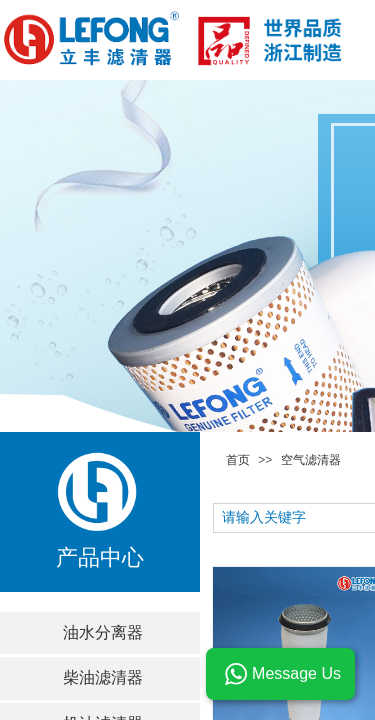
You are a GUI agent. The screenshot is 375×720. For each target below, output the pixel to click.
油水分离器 (103, 632)
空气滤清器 (311, 460)
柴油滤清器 (103, 677)
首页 (238, 460)
